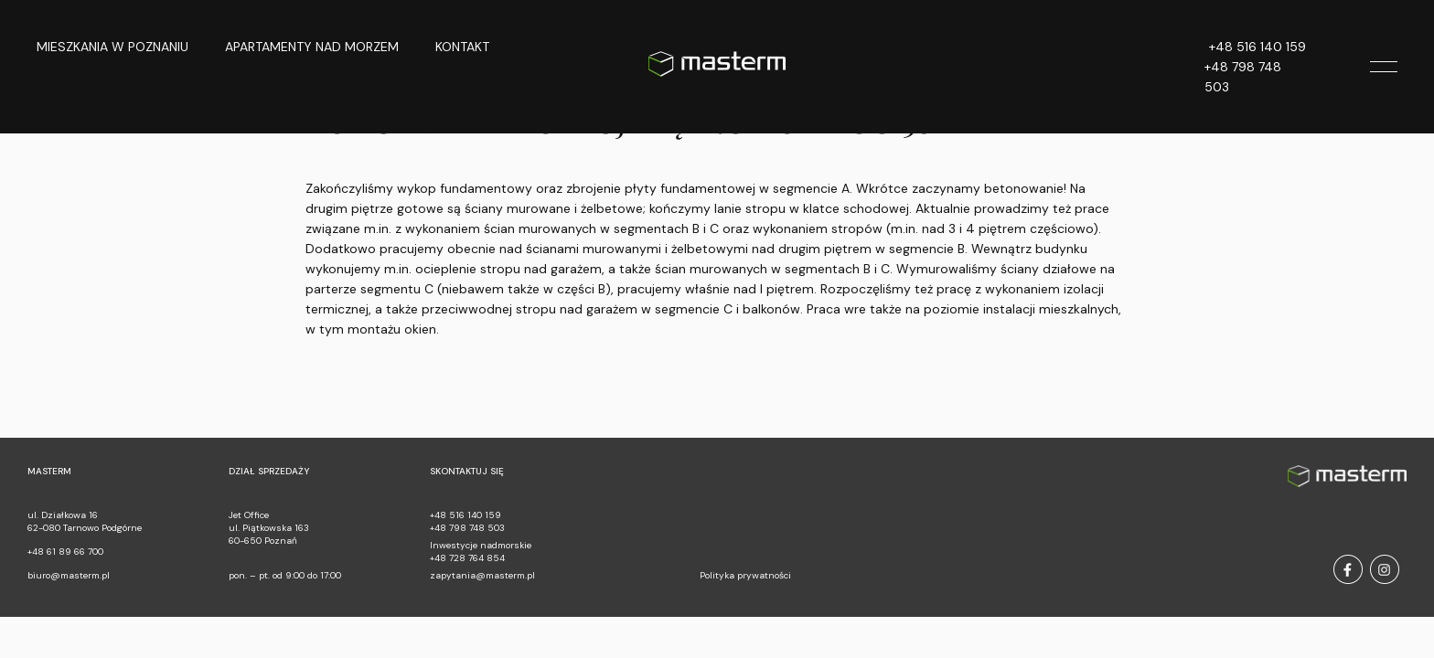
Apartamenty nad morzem (312, 46)
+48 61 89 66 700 (65, 551)
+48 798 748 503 (1242, 76)
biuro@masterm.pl (68, 575)
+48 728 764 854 (467, 558)
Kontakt (462, 46)
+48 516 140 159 (1257, 46)
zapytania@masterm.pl (482, 575)
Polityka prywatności (745, 575)
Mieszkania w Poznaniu (112, 46)
